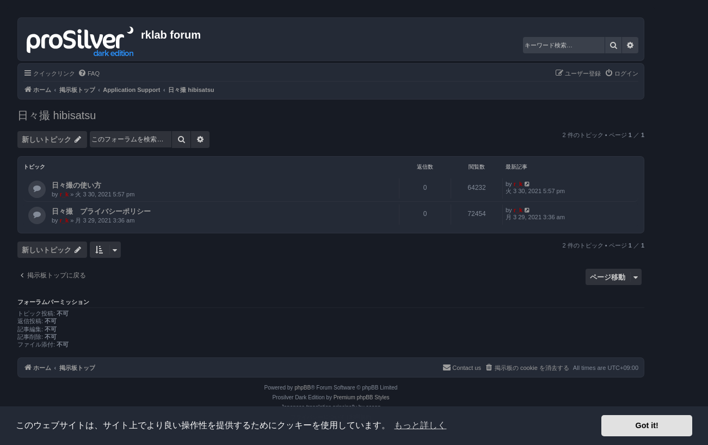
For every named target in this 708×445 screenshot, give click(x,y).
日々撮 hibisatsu (56, 115)
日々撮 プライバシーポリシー (101, 211)
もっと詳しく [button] (420, 425)
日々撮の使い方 (76, 185)
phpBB (302, 388)
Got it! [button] (647, 425)
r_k (64, 194)
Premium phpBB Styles (362, 397)
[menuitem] (89, 73)
